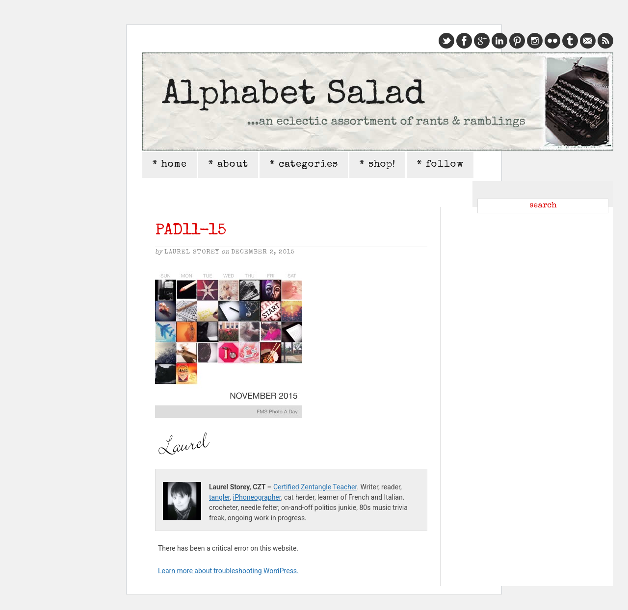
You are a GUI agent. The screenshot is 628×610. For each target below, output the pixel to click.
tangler (219, 497)
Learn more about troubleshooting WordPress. (228, 571)
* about (228, 165)
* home (169, 165)
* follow (440, 165)
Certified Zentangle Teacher (315, 487)
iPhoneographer (257, 497)
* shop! (377, 165)
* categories (303, 165)
